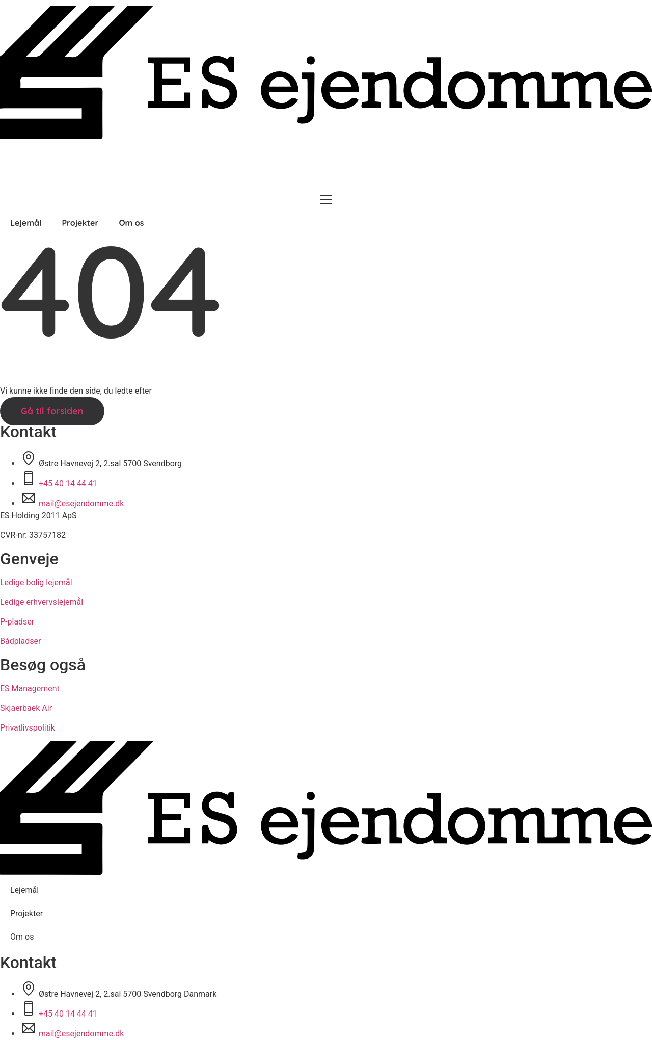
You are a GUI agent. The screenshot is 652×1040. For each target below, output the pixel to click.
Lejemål (25, 223)
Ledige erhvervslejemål (41, 602)
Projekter (80, 223)
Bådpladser (20, 641)
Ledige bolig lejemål (36, 582)
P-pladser (17, 622)
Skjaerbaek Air (26, 708)
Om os (131, 223)
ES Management (30, 688)
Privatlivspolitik (27, 728)
